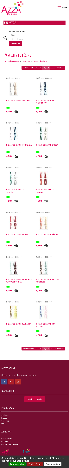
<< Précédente (28, 68)
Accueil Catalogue (12, 61)
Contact (4, 415)
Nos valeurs (6, 441)
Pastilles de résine (40, 61)
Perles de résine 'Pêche (47, 234)
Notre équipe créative (9, 444)
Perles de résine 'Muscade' (18, 100)
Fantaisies (26, 61)
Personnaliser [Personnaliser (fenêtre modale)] (53, 464)
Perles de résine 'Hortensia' (19, 145)
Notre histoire (6, 439)
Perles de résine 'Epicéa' (47, 145)
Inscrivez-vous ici (34, 399)
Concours (5, 421)
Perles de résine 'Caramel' (18, 324)
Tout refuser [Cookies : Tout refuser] (34, 464)
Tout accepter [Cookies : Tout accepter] (17, 464)
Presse (4, 418)
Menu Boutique (10, 23)
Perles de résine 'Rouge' (17, 234)
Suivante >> (59, 68)
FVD (2, 424)
